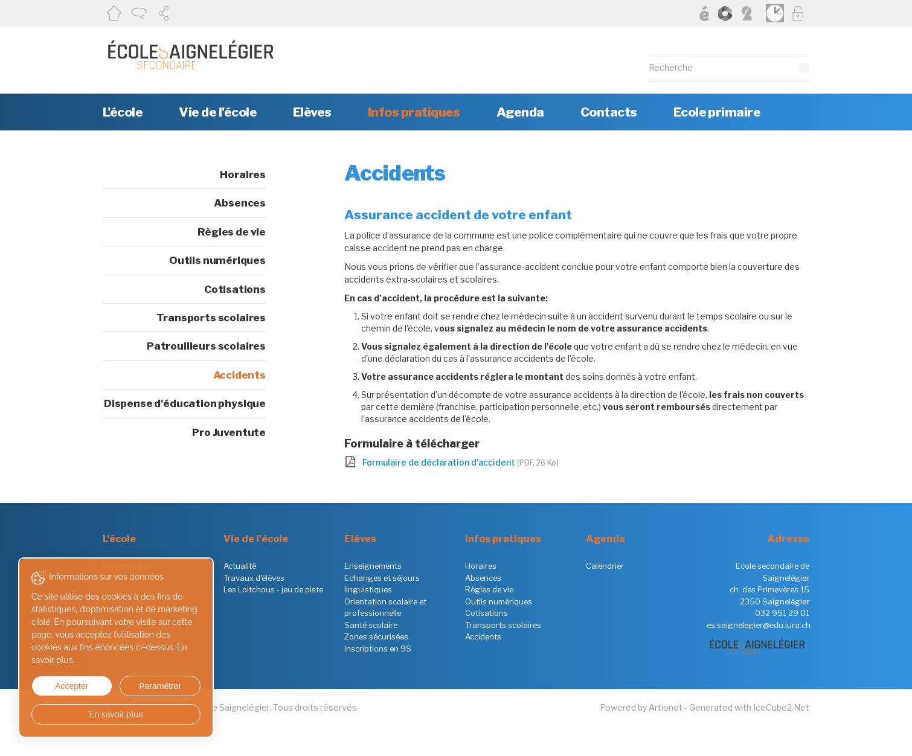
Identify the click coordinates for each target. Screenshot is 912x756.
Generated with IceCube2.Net (749, 707)
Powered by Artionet (641, 707)
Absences (240, 203)
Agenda (520, 112)
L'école (123, 112)
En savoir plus (116, 714)
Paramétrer (160, 686)
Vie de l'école (218, 112)
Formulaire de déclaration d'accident (460, 462)
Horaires (243, 174)
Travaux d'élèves (253, 578)
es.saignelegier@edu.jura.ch (759, 625)
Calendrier (605, 566)
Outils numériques (217, 260)
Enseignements (373, 566)
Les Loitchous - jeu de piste (273, 589)
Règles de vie (231, 232)
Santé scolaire (370, 625)
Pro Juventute (229, 432)
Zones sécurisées (376, 636)
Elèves (312, 112)
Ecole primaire (717, 112)
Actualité (239, 566)
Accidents (239, 375)
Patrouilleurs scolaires (206, 346)
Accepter (71, 686)
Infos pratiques (414, 112)
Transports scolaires (211, 318)
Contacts (608, 112)
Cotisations (235, 289)
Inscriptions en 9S (377, 648)
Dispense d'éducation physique (185, 403)
